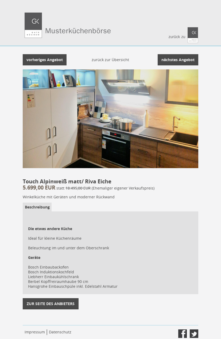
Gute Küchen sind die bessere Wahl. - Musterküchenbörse (110, 29)
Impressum (35, 331)
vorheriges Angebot (44, 59)
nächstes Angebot (178, 59)
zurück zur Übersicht (110, 59)
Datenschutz (60, 331)
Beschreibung (37, 207)
